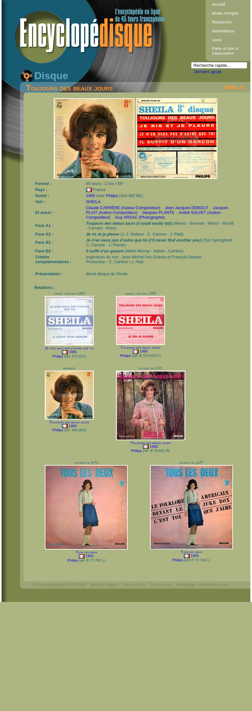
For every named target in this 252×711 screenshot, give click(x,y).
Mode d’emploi (225, 13)
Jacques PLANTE (158, 212)
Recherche (222, 22)
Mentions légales (104, 585)
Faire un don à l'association (225, 51)
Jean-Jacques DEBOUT (186, 207)
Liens (217, 40)
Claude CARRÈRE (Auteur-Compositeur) (123, 207)
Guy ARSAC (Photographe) (140, 217)
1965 (90, 195)
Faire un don (134, 585)
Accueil (218, 4)
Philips (112, 195)
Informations (223, 31)
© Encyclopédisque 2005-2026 (59, 585)
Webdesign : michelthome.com (202, 585)
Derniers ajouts (207, 71)
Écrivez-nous (161, 585)
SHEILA (234, 87)
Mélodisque (43, 595)
